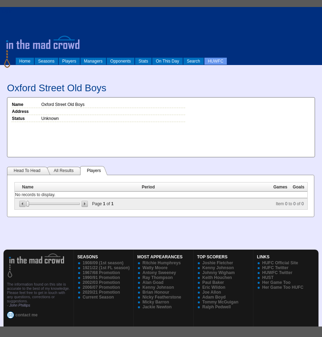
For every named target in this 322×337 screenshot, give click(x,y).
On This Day (167, 61)
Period (148, 187)
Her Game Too (276, 282)
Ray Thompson (157, 277)
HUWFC (216, 61)
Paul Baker (213, 282)
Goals (298, 187)
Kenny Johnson (158, 287)
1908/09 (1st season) (103, 262)
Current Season (98, 297)
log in (7, 11)
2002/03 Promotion (101, 282)
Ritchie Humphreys (161, 262)
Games (280, 187)
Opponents (120, 61)
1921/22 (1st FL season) (106, 267)
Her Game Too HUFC (282, 287)
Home (24, 61)
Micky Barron (155, 302)
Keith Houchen (217, 277)
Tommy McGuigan (220, 302)
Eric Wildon (213, 287)
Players (69, 61)
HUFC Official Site (280, 262)
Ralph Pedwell (216, 306)
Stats (143, 61)
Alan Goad (152, 282)
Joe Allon (211, 292)
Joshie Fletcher (217, 262)
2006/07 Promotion (101, 287)
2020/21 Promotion (101, 292)
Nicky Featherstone (161, 297)
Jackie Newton (157, 306)
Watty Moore (155, 267)
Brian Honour (155, 292)
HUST (268, 277)
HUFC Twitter (275, 267)
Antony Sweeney (159, 272)
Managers (93, 61)
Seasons (46, 61)
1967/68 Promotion (101, 272)
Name (28, 187)
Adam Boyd (214, 297)
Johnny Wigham (218, 272)
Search (193, 61)
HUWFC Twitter (277, 272)
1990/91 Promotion (101, 277)
